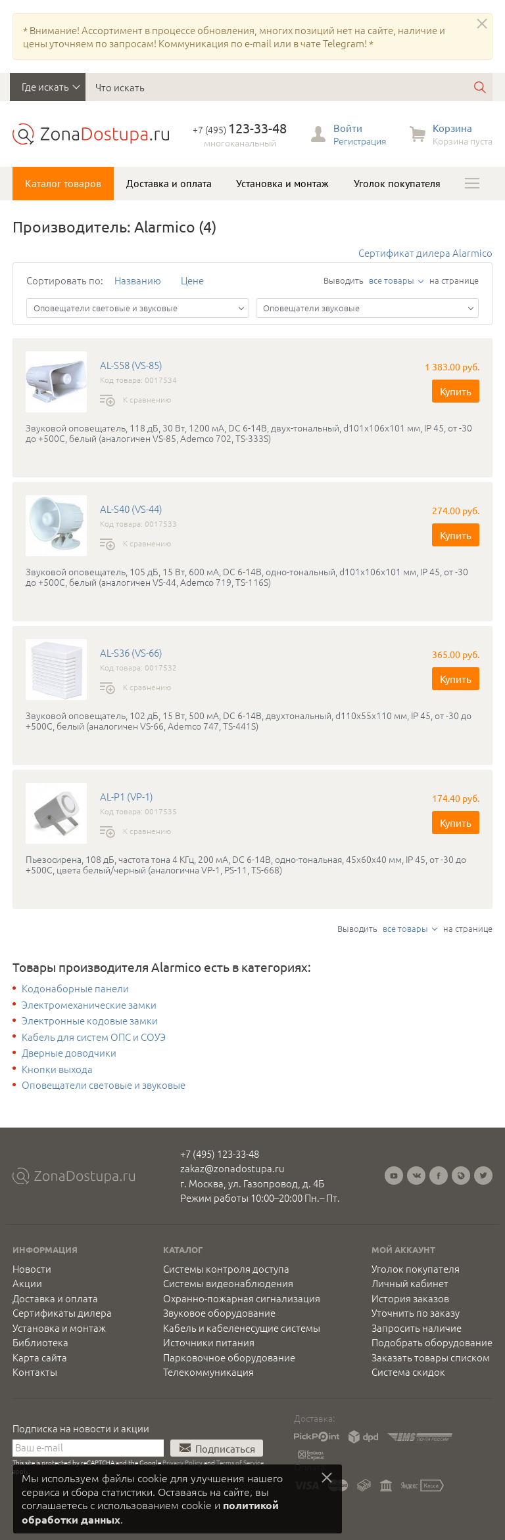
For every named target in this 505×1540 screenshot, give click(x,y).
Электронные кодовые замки (90, 1020)
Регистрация (359, 140)
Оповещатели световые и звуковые (103, 1084)
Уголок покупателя (397, 183)
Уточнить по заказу (416, 1312)
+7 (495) (240, 129)
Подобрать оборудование (432, 1342)
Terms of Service (240, 1462)
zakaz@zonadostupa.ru (232, 1168)
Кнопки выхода (57, 1069)
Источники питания (208, 1342)
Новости (31, 1268)
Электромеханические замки (89, 1004)
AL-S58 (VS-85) (131, 365)
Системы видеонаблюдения (228, 1283)
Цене (192, 280)
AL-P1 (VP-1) (126, 796)
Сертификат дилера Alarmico (425, 252)
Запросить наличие (417, 1327)
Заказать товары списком (431, 1357)
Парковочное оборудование (229, 1357)
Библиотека (40, 1342)
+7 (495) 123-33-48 (219, 1153)
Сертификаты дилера (62, 1312)
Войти (347, 127)
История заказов (410, 1298)
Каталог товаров (63, 183)
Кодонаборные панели (75, 988)
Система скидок (408, 1371)
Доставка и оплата (169, 183)
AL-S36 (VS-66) (131, 652)
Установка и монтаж (282, 183)
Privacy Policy (182, 1462)
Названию (137, 280)
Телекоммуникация (208, 1371)
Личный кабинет (410, 1283)
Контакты (34, 1371)
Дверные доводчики (69, 1052)
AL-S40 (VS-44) (131, 509)
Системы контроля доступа (226, 1268)
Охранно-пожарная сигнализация (241, 1298)
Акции (27, 1283)
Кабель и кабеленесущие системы (241, 1327)
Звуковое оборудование (219, 1312)
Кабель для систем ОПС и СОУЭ (94, 1037)
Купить (455, 391)
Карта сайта (39, 1357)
